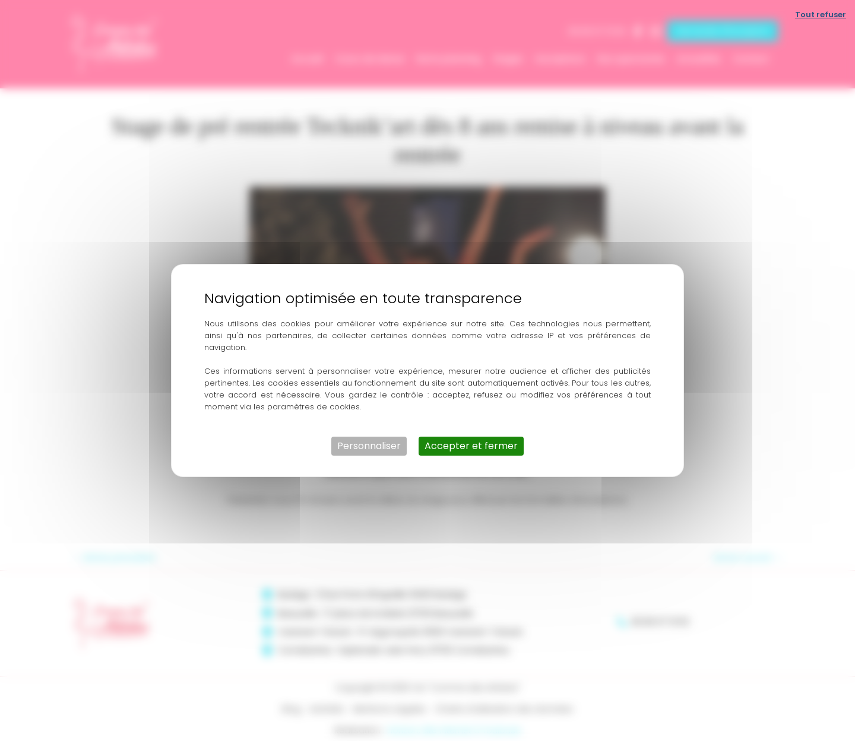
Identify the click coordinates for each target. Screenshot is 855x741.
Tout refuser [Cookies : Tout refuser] (820, 14)
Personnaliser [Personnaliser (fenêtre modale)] (369, 446)
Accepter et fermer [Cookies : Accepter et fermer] (471, 446)
